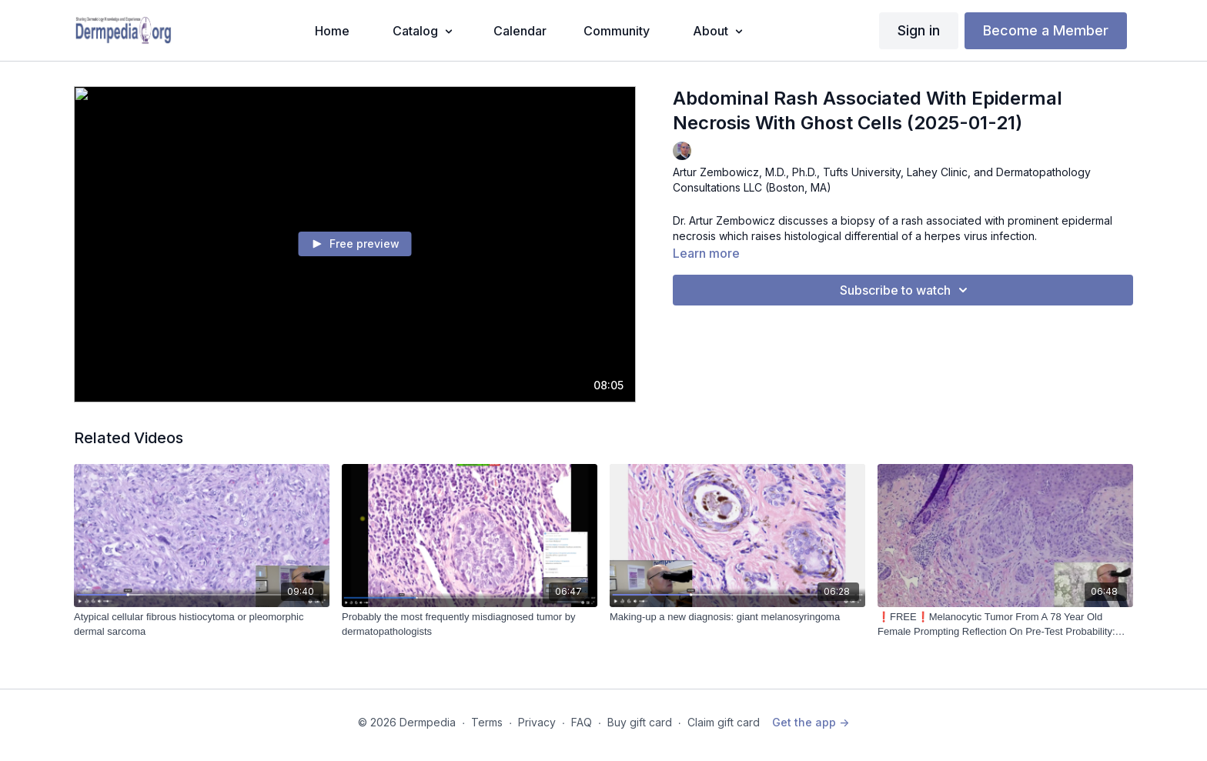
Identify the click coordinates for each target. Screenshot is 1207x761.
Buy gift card (639, 722)
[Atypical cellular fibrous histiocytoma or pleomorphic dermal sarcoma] (201, 624)
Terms (487, 722)
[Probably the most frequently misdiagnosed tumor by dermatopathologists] (469, 624)
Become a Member (1045, 30)
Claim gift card (723, 722)
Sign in (919, 30)
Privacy (537, 722)
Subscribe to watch (906, 290)
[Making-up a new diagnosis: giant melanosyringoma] (737, 617)
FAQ (581, 722)
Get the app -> (810, 722)
